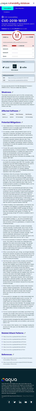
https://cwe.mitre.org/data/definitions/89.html (18, 80)
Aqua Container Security (9, 380)
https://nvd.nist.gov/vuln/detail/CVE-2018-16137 (18, 77)
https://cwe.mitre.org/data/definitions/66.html (14, 347)
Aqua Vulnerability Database (15, 3)
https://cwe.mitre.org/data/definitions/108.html (14, 336)
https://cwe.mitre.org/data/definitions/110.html (14, 342)
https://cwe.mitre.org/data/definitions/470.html (14, 344)
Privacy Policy (26, 396)
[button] (33, 3)
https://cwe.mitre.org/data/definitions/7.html (14, 349)
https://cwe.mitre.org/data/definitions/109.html (14, 339)
